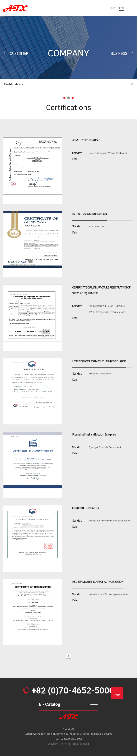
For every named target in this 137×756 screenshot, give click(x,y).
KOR (112, 8)
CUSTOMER (15, 53)
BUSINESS (122, 53)
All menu (131, 8)
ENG (121, 8)
